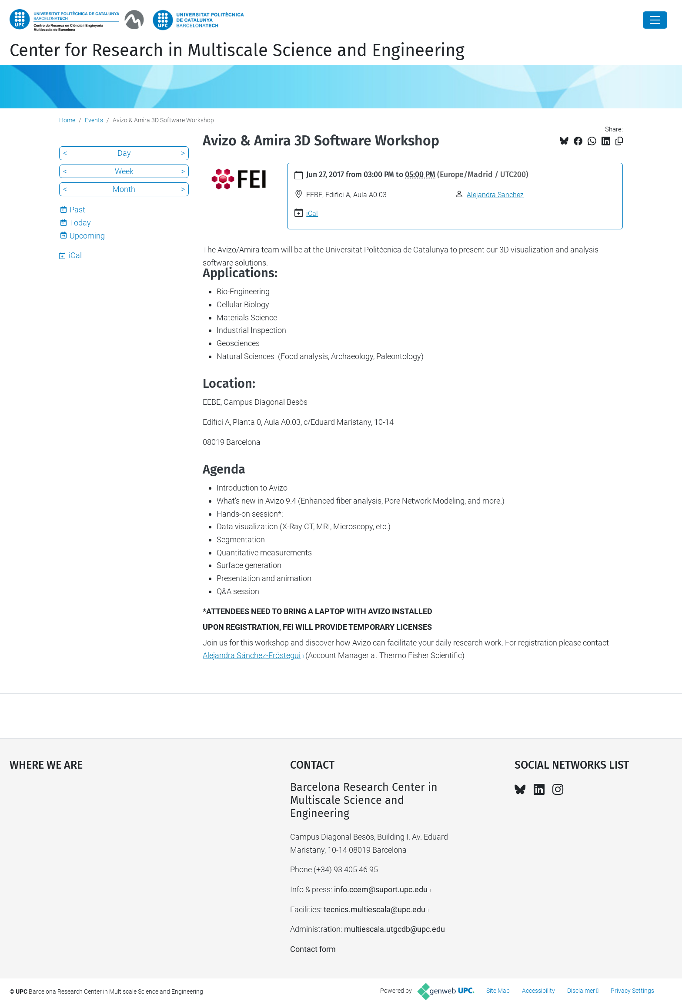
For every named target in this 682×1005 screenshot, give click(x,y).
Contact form (313, 949)
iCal (312, 213)
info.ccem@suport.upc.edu (381, 889)
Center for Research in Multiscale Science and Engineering (237, 50)
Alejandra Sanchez (495, 195)
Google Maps (117, 846)
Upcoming (87, 235)
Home (67, 120)
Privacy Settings (632, 990)
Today (80, 222)
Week (124, 171)
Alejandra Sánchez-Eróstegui (252, 655)
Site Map (498, 990)
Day (124, 153)
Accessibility (538, 990)
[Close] (655, 20)
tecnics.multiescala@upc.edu (374, 909)
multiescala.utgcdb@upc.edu (394, 929)
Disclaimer (581, 990)
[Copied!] (619, 141)
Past (77, 209)
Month (124, 189)
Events (94, 120)
